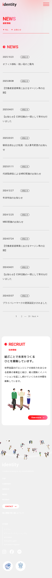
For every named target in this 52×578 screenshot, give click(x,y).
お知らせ (17, 30)
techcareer (8, 537)
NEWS (4, 494)
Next (34, 316)
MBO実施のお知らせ (26, 217)
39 (29, 316)
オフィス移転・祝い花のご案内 (26, 60)
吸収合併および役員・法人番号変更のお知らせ (26, 143)
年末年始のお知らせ (26, 193)
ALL (6, 30)
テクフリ (7, 529)
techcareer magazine (12, 544)
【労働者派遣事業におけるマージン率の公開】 (26, 86)
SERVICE (5, 489)
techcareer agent (10, 541)
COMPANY (6, 484)
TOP (4, 479)
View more (36, 417)
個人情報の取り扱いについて (13, 513)
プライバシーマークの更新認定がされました (26, 299)
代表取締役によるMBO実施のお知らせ (26, 169)
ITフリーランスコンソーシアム (15, 533)
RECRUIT (5, 500)
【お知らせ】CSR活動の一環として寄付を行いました (26, 114)
